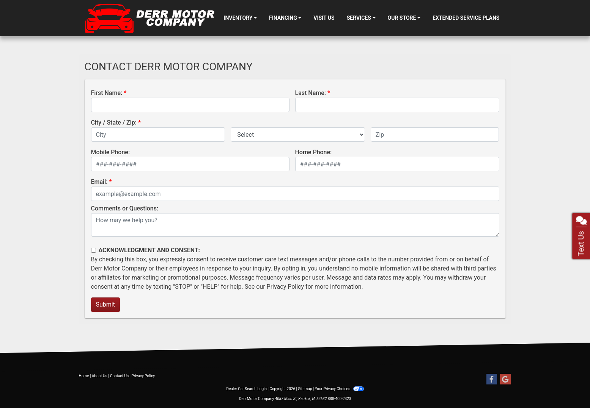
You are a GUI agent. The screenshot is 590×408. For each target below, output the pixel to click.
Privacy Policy (285, 286)
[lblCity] (158, 134)
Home (84, 376)
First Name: (107, 92)
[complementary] (567, 385)
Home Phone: (313, 152)
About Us (99, 376)
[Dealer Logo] (151, 18)
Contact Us (119, 376)
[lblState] (298, 134)
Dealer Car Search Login (246, 389)
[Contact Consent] (93, 250)
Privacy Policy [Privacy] (143, 376)
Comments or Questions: (125, 208)
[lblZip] (435, 134)
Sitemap (305, 389)
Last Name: (310, 92)
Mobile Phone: (110, 152)
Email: (99, 181)
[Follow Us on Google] (505, 379)
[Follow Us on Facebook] (491, 379)
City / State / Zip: (114, 122)
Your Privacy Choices (339, 389)
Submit (105, 304)
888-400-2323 (339, 399)
